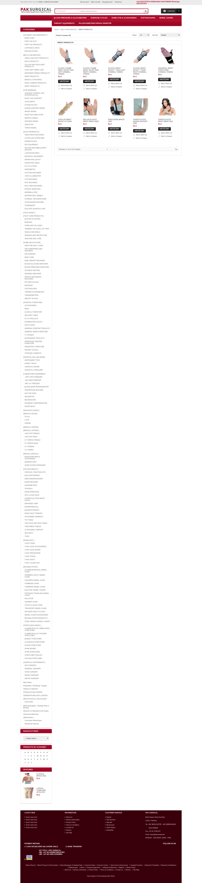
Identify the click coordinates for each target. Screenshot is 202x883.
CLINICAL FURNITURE (33, 312)
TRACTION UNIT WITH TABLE (36, 523)
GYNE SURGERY (31, 672)
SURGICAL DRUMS (32, 367)
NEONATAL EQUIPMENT (34, 156)
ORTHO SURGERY (32, 678)
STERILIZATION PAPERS (32, 692)
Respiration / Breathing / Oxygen (35, 686)
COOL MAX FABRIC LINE (34, 70)
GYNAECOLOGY (31, 105)
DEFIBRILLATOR (31, 192)
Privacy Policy (70, 822)
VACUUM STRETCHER (33, 658)
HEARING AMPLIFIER (33, 274)
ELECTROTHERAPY (32, 475)
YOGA (27, 536)
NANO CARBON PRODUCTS (35, 83)
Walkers (121, 867)
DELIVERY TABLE (31, 315)
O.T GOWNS (29, 447)
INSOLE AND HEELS (32, 232)
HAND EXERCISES (32, 492)
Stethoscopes (148, 18)
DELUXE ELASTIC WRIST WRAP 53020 (95, 179)
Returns (68, 830)
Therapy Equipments (64, 23)
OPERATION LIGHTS (32, 160)
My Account (84, 2)
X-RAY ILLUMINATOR (33, 176)
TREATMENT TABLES (33, 526)
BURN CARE (29, 38)
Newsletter (110, 830)
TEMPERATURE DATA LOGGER (35, 695)
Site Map (69, 832)
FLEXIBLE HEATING (32, 270)
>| (117, 268)
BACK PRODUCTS (32, 61)
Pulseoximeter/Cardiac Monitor (95, 23)
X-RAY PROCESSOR (32, 553)
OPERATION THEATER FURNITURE (33, 342)
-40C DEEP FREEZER (33, 380)
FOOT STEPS (30, 325)
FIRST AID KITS (30, 41)
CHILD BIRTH (30, 102)
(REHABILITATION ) (30, 567)
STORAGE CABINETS (33, 353)
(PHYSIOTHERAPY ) (31, 469)
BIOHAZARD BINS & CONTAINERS (32, 458)
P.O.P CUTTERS (31, 166)
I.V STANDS (29, 335)
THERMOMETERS (32, 295)
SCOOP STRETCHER (33, 645)
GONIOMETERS (31, 485)
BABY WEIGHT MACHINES (35, 261)
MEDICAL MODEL (31, 118)
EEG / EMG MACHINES (33, 186)
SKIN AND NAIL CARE (33, 239)
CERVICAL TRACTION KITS (35, 472)
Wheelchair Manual (32, 724)
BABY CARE (29, 257)
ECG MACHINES (31, 183)
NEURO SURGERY (32, 675)
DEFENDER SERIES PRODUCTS (37, 73)
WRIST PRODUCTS (32, 86)
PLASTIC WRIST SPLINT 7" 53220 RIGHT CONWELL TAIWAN (103, 113)
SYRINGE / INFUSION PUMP (35, 199)
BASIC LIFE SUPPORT (33, 98)
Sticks (82, 867)
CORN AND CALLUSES (33, 225)
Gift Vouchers (110, 820)
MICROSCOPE (30, 400)
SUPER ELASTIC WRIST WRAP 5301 (94, 244)
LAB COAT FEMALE (32, 433)
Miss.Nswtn (27, 682)
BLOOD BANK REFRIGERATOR (37, 387)
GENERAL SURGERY (33, 669)
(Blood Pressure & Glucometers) (35, 699)
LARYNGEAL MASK (32, 48)
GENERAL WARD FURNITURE (36, 332)
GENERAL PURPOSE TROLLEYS (37, 328)
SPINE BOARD (30, 649)
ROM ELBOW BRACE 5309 (90, 201)
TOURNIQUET (30, 205)
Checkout (118, 2)
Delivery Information (73, 820)
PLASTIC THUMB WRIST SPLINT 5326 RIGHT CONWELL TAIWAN (104, 70)
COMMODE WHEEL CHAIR (35, 587)
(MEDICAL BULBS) (30, 414)
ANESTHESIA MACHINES (34, 135)
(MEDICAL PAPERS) (31, 427)
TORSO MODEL (31, 128)
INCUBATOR (29, 397)
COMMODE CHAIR (32, 583)
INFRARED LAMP (31, 504)
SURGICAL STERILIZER (34, 370)
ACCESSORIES (30, 305)
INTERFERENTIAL (32, 507)
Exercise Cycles (99, 18)
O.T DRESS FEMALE (32, 440)
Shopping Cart (107, 2)
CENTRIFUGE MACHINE (34, 390)
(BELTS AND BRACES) (31, 55)
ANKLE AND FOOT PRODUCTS (36, 58)
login (40, 2)
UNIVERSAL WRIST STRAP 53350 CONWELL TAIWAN (100, 135)
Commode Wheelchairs (33, 720)
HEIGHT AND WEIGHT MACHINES (33, 278)
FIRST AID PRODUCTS (33, 45)
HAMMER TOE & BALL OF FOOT (37, 229)
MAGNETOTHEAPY (32, 510)
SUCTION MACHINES (33, 173)
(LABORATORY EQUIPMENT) (34, 374)
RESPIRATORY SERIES (34, 196)
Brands (108, 817)
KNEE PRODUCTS (32, 76)
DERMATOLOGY (31, 141)
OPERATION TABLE (32, 163)
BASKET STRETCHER (33, 639)
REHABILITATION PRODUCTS (36, 618)
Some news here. (32, 817)
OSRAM (28, 423)
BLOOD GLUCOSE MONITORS (36, 264)
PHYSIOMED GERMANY (34, 517)
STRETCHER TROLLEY (34, 655)
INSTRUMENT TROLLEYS (34, 338)
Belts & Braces (31, 865)
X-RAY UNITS (30, 560)
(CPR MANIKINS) (29, 90)
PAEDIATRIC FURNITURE (34, 347)
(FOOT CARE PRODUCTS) (33, 216)
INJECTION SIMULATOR (34, 115)
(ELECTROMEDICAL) (31, 132)
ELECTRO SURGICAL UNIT (35, 209)
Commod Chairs (89, 865)
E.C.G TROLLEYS (31, 319)
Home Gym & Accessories (124, 18)
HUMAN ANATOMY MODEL (35, 108)
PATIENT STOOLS (31, 350)
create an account (51, 2)
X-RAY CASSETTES (32, 563)
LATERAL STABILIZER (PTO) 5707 (41, 790)
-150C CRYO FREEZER (33, 377)
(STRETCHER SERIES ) (32, 625)
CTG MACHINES (31, 179)
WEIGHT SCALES (31, 298)
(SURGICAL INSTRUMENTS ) (34, 662)
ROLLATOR (29, 598)
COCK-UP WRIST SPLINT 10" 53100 (93, 157)
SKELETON (29, 125)
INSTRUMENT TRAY (32, 360)
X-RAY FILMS (30, 543)
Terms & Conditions (72, 825)
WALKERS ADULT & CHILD (35, 612)
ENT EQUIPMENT (31, 145)
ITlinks (112, 876)
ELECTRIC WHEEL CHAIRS (35, 590)
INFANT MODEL (31, 111)
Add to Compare (120, 56)
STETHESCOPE (31, 289)
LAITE (27, 420)
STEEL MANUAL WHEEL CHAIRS (37, 621)
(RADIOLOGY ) (28, 540)
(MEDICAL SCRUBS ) (31, 430)
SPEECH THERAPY (30, 689)
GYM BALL (29, 489)
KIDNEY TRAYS (30, 363)
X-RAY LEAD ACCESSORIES (35, 547)
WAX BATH (29, 533)
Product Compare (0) (63, 35)
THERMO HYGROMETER (34, 292)
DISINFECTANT (30, 462)
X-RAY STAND (30, 556)
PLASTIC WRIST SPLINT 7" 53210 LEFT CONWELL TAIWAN (102, 92)
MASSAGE (29, 285)
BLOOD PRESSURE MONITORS (37, 267)
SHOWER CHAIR (31, 602)
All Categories (61, 11)
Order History (110, 827)
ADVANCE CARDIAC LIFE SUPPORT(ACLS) (34, 94)
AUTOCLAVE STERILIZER (34, 138)
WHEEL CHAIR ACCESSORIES (36, 615)
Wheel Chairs (166, 18)
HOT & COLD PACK (32, 495)
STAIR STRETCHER (32, 652)
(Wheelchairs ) (28, 717)
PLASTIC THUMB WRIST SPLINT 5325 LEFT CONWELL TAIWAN (104, 48)
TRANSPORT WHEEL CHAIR (35, 608)
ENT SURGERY (30, 665)
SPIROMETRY (30, 169)
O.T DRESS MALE (31, 443)
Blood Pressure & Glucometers (70, 18)
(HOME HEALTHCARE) (32, 243)
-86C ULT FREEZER (32, 383)
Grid (74, 35)
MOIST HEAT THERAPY (34, 513)
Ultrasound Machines (31, 714)
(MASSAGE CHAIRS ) (31, 410)
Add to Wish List (104, 56)
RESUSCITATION (31, 51)
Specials (109, 822)
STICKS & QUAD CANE (33, 605)
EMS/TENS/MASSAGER (34, 479)
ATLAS (27, 417)
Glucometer (29, 702)
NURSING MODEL (31, 121)
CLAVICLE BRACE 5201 (41, 775)
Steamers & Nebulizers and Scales (36, 711)
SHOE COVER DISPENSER (35, 465)
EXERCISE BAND (31, 482)
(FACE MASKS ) (29, 213)
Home (56, 29)
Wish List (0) (95, 2)
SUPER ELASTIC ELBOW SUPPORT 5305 (95, 223)
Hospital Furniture (136, 865)
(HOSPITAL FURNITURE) (32, 302)
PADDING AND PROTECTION (36, 235)
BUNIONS (28, 222)
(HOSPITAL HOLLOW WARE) (34, 357)
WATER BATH (30, 406)
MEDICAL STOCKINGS (33, 80)
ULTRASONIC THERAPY (34, 530)
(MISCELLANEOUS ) (31, 454)
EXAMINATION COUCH (33, 322)
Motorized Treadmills (152, 865)
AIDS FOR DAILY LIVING (34, 246)
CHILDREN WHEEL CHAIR (35, 580)
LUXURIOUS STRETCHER (35, 642)
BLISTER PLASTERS (32, 219)
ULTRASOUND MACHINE (34, 202)
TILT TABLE (29, 520)
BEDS (27, 309)
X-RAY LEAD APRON (32, 550)
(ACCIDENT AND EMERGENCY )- (36, 35)
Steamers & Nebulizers (168, 865)
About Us (69, 817)
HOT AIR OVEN (30, 393)
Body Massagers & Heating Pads (71, 865)
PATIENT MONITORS (32, 189)
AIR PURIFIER (30, 254)
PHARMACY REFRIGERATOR (36, 403)
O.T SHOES (29, 450)
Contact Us (70, 827)
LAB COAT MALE (31, 437)
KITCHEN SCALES (32, 282)
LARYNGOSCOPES (32, 153)
